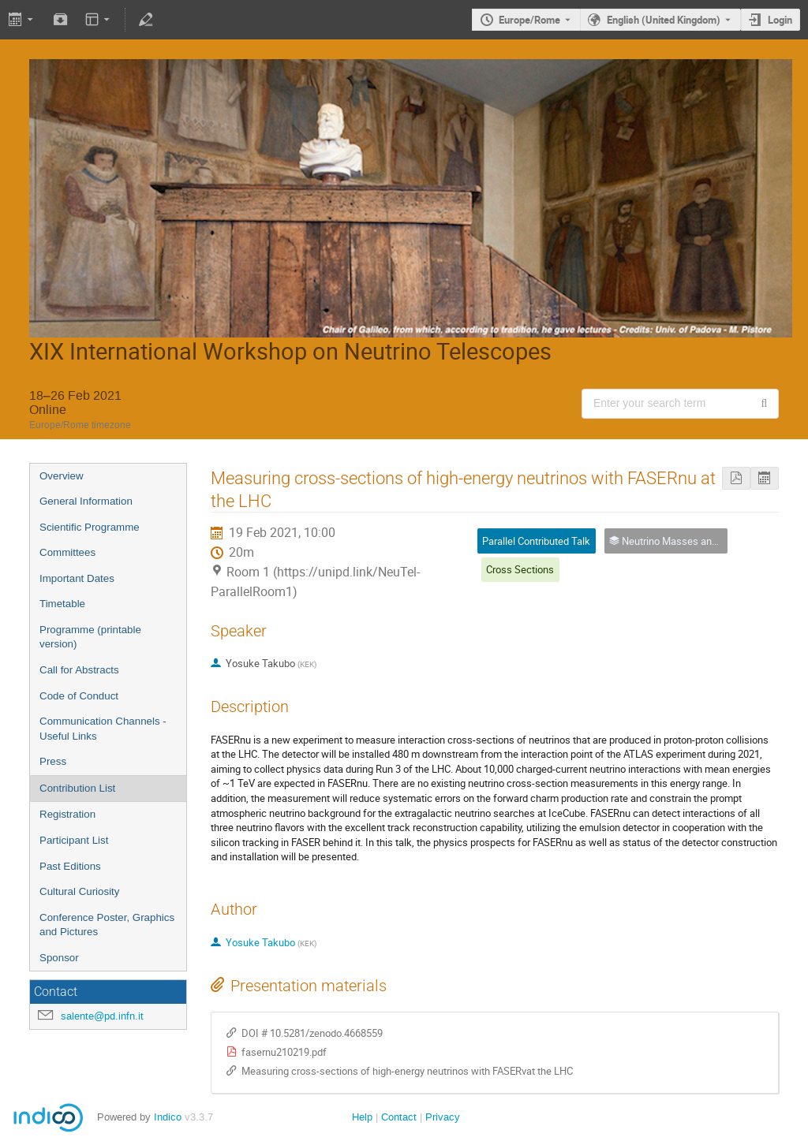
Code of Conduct (78, 696)
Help (362, 1117)
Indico (167, 1117)
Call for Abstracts (79, 670)
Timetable (62, 604)
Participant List (73, 840)
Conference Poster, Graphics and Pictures (106, 925)
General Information (86, 501)
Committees (67, 552)
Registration (67, 814)
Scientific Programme (89, 527)
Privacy (442, 1117)
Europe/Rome (529, 20)
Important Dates (76, 578)
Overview (61, 476)
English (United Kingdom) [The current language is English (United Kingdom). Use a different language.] (663, 20)
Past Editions (70, 866)
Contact (399, 1117)
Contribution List (77, 788)
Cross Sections (520, 569)
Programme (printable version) (90, 637)
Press (52, 761)
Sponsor (59, 958)
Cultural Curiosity (79, 891)
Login (780, 20)
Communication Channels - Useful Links (102, 728)
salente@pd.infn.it (102, 1016)
